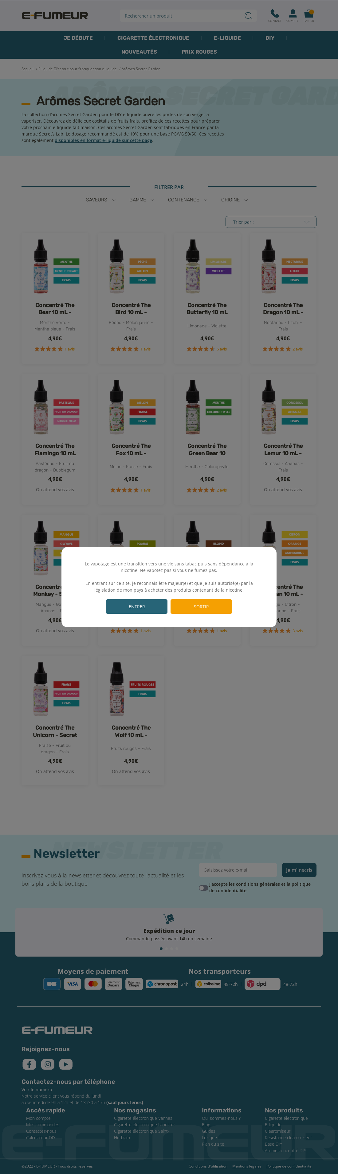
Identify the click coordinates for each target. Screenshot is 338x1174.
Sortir (201, 606)
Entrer (137, 606)
